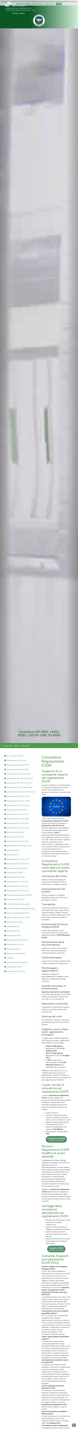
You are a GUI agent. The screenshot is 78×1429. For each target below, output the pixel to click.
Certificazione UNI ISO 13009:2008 (18, 787)
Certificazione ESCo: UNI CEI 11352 (18, 783)
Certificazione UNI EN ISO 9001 (16, 769)
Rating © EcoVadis (12, 949)
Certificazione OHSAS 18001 (15, 810)
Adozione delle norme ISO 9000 (17, 917)
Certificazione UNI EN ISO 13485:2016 (19, 792)
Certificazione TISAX (12, 967)
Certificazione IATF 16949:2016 (17, 805)
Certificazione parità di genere (15, 962)
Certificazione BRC (12, 850)
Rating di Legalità (18, 13)
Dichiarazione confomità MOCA (16, 868)
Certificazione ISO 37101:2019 (16, 886)
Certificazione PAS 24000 (14, 877)
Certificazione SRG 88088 (14, 953)
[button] (74, 1425)
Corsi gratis (25, 746)
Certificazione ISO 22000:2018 (16, 859)
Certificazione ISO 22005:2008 (16, 819)
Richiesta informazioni (56, 1249)
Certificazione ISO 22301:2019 (16, 823)
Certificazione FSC (11, 926)
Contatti (17, 746)
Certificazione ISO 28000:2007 (16, 841)
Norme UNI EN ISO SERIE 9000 (17, 913)
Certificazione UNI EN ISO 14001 (17, 796)
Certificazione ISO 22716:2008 (16, 828)
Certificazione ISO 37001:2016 (16, 882)
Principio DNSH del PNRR (14, 971)
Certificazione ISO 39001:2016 (16, 891)
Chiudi (59, 4)
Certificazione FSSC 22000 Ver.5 (17, 864)
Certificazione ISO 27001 (14, 837)
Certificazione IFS (11, 855)
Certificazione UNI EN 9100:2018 (17, 774)
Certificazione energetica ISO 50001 (18, 895)
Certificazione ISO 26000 (14, 832)
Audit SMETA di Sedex (13, 922)
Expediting (9, 958)
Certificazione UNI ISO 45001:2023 (18, 846)
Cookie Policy (48, 4)
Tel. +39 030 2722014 (14, 756)
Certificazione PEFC (12, 931)
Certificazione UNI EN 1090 (15, 760)
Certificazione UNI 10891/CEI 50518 (18, 778)
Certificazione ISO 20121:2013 (16, 814)
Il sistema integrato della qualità (17, 904)
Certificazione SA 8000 (13, 873)
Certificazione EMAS (12, 935)
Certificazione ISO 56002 (14, 899)
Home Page (7, 746)
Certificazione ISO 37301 (14, 944)
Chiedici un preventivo (56, 1139)
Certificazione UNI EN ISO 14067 (17, 801)
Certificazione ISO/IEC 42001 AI (16, 940)
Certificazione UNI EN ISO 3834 (16, 765)
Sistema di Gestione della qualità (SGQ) (19, 908)
